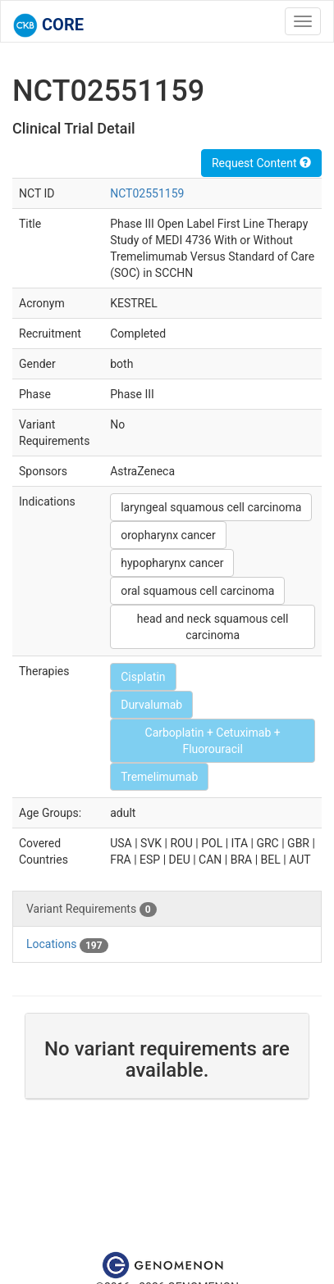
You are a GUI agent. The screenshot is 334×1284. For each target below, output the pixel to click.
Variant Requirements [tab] (91, 909)
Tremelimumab (159, 776)
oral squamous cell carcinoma (197, 590)
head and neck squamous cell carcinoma (213, 627)
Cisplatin (143, 676)
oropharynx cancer (168, 535)
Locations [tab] (67, 944)
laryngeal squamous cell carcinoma (211, 507)
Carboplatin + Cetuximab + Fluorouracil (213, 740)
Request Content (261, 163)
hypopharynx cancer (172, 562)
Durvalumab (151, 704)
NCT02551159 (147, 193)
